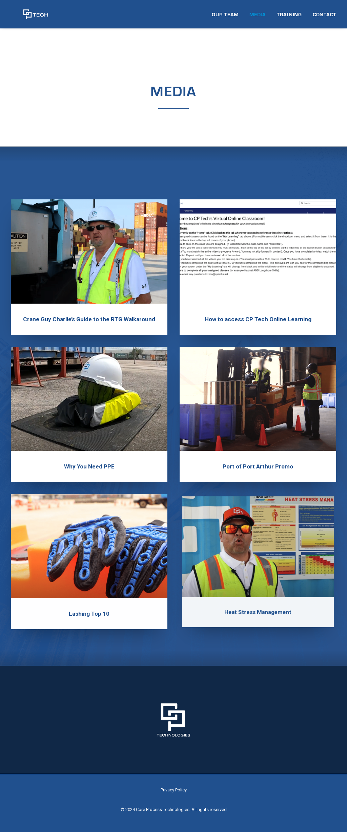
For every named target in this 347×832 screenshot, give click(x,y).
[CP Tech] (29, 16)
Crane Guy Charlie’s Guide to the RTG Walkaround (89, 319)
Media (146, 215)
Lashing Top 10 (89, 589)
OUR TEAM (225, 16)
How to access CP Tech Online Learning (258, 319)
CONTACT (324, 16)
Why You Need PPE (89, 458)
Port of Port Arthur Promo (258, 449)
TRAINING (289, 16)
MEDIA (257, 16)
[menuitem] (227, 17)
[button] (89, 252)
